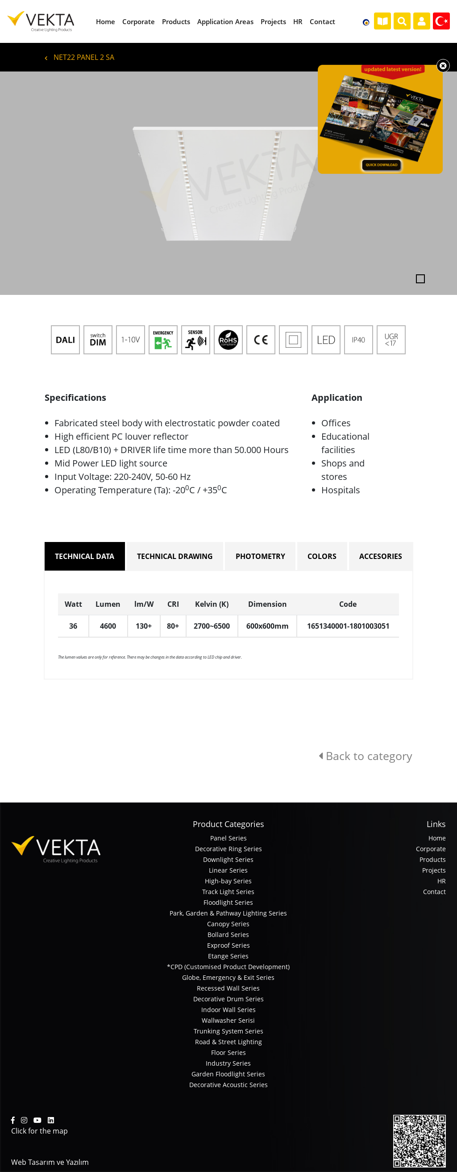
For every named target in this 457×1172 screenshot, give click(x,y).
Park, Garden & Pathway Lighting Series (228, 913)
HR (441, 881)
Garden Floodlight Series (228, 1074)
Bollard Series (228, 934)
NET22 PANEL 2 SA (79, 57)
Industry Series (228, 1063)
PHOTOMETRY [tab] (260, 556)
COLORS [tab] (322, 556)
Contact (434, 891)
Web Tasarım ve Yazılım (50, 1162)
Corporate (431, 848)
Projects (434, 870)
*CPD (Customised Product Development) (228, 966)
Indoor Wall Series (228, 1009)
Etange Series (228, 956)
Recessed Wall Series (228, 988)
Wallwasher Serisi (228, 1020)
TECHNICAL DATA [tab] (84, 556)
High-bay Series (228, 881)
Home (437, 838)
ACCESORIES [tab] (380, 556)
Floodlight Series (228, 902)
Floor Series (228, 1052)
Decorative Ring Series (228, 848)
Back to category (365, 755)
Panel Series (228, 838)
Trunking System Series (228, 1031)
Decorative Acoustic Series (228, 1084)
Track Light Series (228, 891)
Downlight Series (228, 859)
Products (433, 859)
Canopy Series (228, 924)
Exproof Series (228, 945)
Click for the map (39, 1131)
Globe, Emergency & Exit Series (228, 977)
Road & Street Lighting (228, 1042)
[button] (34, 183)
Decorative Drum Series (228, 999)
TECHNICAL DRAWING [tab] (175, 556)
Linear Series (228, 870)
